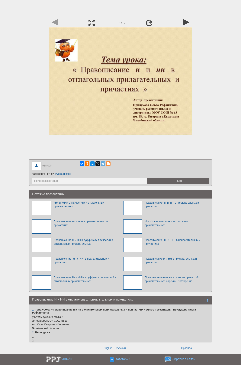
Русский (121, 348)
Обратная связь (183, 359)
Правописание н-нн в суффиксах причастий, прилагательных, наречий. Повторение (172, 279)
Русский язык (59, 173)
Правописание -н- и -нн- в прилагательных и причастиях (172, 204)
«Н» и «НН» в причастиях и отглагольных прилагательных (79, 204)
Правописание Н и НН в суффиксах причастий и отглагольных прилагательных (83, 241)
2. (33, 332)
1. (33, 309)
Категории (122, 359)
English (108, 348)
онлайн (67, 358)
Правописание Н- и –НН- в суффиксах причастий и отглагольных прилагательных (85, 279)
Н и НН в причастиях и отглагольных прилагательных (167, 223)
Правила (186, 348)
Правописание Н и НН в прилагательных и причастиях (171, 260)
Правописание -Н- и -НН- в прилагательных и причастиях (172, 241)
